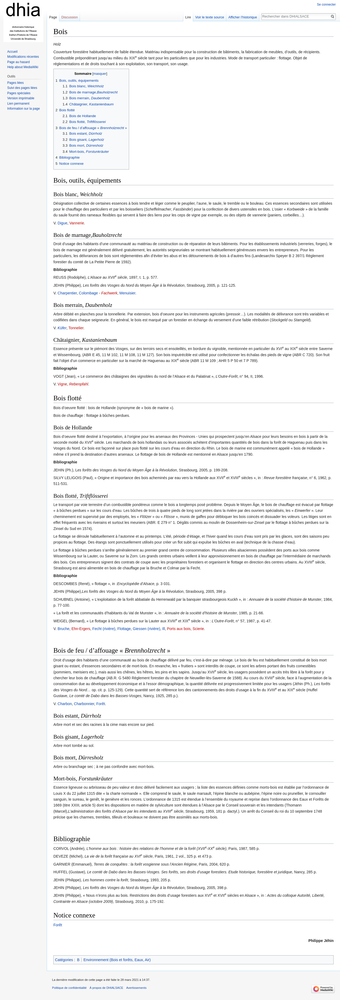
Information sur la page (23, 108)
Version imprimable (20, 98)
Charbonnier (84, 704)
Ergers (84, 629)
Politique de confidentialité (69, 987)
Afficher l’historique (242, 17)
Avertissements (136, 987)
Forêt (100, 704)
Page (53, 17)
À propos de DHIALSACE (106, 987)
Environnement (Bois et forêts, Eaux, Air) (117, 960)
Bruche (63, 629)
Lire (188, 17)
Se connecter (326, 4)
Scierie (198, 629)
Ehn (74, 629)
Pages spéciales (18, 93)
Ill (163, 629)
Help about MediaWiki (22, 67)
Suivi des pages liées (22, 88)
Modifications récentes (23, 57)
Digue (62, 223)
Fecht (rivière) (103, 629)
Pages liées (15, 83)
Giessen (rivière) (146, 629)
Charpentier (67, 293)
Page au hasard (18, 62)
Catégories (64, 960)
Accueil (12, 52)
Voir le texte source (209, 17)
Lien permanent (18, 103)
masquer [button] (99, 74)
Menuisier (127, 293)
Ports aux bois (179, 629)
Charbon (65, 704)
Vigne (62, 384)
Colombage (88, 293)
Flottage (124, 629)
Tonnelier (76, 328)
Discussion (69, 17)
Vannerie (76, 223)
